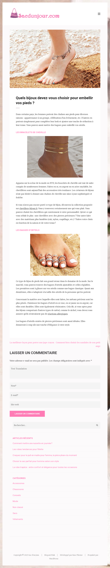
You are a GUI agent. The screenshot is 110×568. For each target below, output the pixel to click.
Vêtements (18, 519)
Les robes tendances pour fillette (28, 449)
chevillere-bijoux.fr (28, 208)
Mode (15, 501)
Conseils (17, 495)
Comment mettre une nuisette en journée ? (32, 443)
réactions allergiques (58, 314)
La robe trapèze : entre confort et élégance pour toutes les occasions (45, 467)
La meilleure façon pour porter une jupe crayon (32, 342)
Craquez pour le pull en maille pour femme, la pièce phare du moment (45, 455)
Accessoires (48, 84)
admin (38, 84)
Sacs (15, 513)
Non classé (18, 507)
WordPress (53, 559)
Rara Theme (77, 555)
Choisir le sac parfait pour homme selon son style (36, 461)
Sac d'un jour (34, 555)
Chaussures (18, 489)
